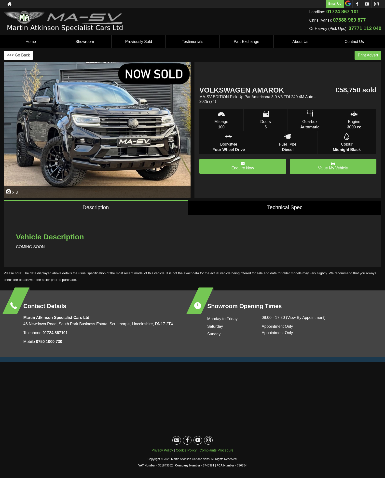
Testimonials (192, 42)
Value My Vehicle (333, 166)
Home (31, 42)
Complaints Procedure (216, 451)
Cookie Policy (186, 451)
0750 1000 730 (49, 342)
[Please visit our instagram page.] (376, 4)
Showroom (84, 42)
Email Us (334, 3)
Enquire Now (243, 166)
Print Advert (368, 55)
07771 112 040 (365, 28)
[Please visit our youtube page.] (366, 4)
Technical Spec (285, 208)
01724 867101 (54, 333)
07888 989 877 (349, 20)
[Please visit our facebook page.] (357, 4)
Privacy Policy (162, 451)
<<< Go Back (18, 55)
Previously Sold (138, 42)
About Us (300, 42)
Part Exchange (246, 42)
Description (95, 208)
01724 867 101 (342, 11)
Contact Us (354, 42)
